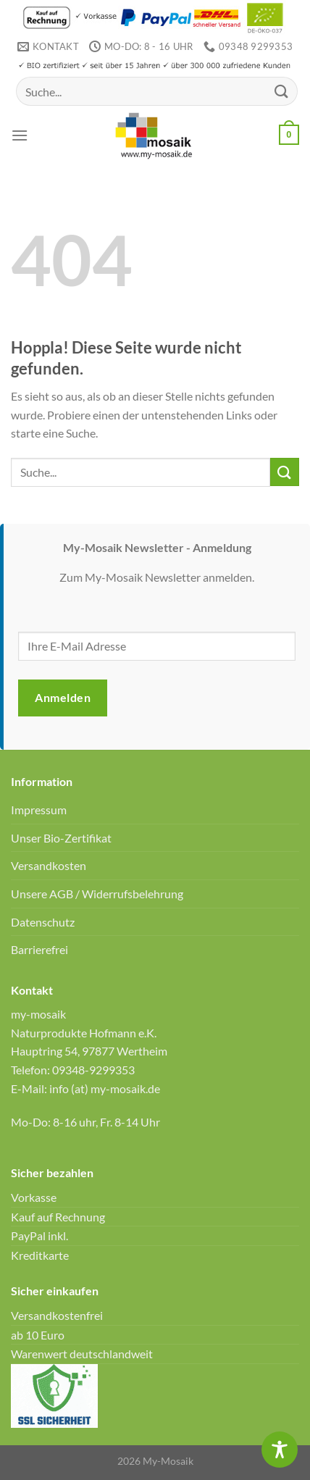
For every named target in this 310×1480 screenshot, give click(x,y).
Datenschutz (43, 922)
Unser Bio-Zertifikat (61, 838)
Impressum (39, 809)
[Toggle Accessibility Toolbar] (279, 1449)
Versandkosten (48, 865)
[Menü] (19, 135)
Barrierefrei (39, 949)
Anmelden (63, 697)
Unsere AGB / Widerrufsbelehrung (97, 893)
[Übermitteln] (281, 92)
